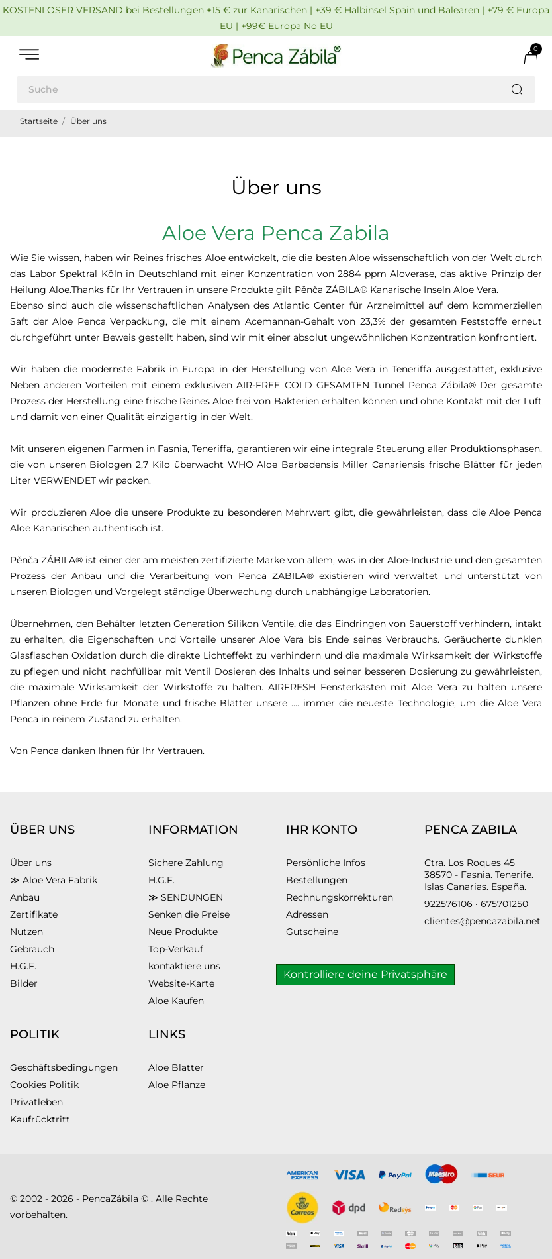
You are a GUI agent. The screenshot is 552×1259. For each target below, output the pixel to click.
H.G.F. (23, 966)
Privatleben (36, 1102)
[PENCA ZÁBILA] (276, 56)
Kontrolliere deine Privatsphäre (365, 974)
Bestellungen (316, 880)
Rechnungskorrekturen (339, 897)
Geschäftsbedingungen (64, 1067)
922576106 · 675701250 (476, 904)
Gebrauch (32, 949)
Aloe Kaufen (176, 1001)
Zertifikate (34, 914)
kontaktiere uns (184, 966)
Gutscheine (312, 932)
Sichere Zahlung (186, 863)
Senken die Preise (189, 914)
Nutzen (26, 932)
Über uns (31, 863)
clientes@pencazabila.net (482, 921)
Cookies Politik (44, 1085)
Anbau (25, 897)
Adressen (307, 914)
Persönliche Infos (325, 863)
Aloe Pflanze (176, 1085)
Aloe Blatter (176, 1067)
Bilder (24, 983)
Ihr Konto (321, 829)
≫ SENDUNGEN (185, 897)
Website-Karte (181, 983)
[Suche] (276, 89)
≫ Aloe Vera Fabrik (53, 880)
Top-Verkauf (175, 949)
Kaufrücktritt (40, 1119)
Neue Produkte (183, 932)
